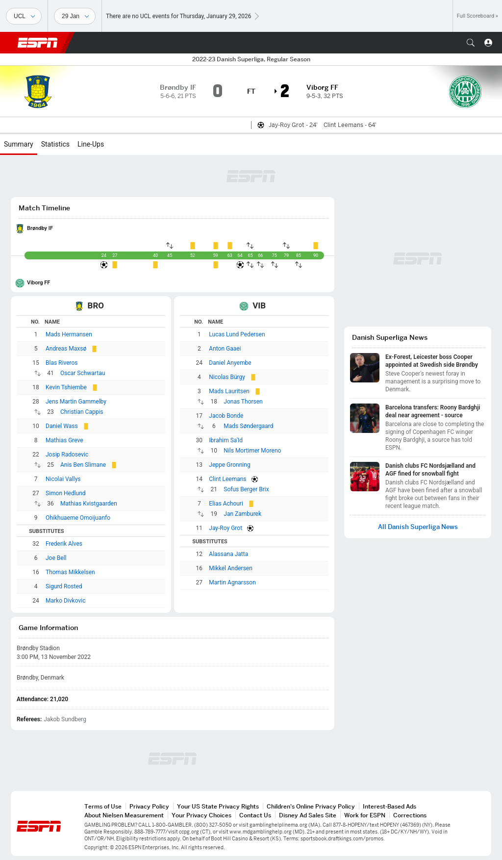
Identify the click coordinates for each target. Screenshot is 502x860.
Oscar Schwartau (82, 373)
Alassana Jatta (228, 554)
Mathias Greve (64, 440)
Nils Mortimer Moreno (252, 450)
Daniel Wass (62, 426)
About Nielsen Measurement (124, 815)
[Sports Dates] (74, 16)
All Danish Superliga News (418, 527)
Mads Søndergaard (248, 426)
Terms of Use (103, 806)
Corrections (410, 815)
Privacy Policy (149, 806)
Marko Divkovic (65, 600)
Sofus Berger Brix (246, 489)
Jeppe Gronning (229, 464)
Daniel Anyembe (230, 362)
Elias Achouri (226, 503)
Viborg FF (38, 282)
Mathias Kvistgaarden (88, 503)
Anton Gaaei (225, 348)
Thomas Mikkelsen (70, 572)
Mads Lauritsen (229, 391)
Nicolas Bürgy (227, 377)
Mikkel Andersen (230, 568)
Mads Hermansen (69, 334)
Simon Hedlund (66, 493)
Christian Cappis (81, 411)
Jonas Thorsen (243, 401)
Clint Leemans (227, 479)
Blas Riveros (62, 362)
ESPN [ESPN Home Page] (38, 42)
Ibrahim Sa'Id (226, 440)
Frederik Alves (64, 543)
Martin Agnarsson (232, 582)
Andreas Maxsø (66, 348)
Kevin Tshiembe (66, 387)
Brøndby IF (40, 228)
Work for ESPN (364, 815)
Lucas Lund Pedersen (237, 334)
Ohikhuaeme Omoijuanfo (78, 517)
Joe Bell (56, 558)
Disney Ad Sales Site (307, 815)
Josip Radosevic (67, 454)
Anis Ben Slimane (83, 464)
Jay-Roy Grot (225, 528)
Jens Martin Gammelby (76, 401)
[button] (471, 43)
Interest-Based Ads (389, 806)
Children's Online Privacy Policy (311, 806)
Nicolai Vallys (63, 479)
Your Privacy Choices (201, 815)
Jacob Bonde (226, 415)
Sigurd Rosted (64, 586)
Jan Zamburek (242, 513)
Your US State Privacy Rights (218, 806)
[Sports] (23, 16)
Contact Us (255, 815)
